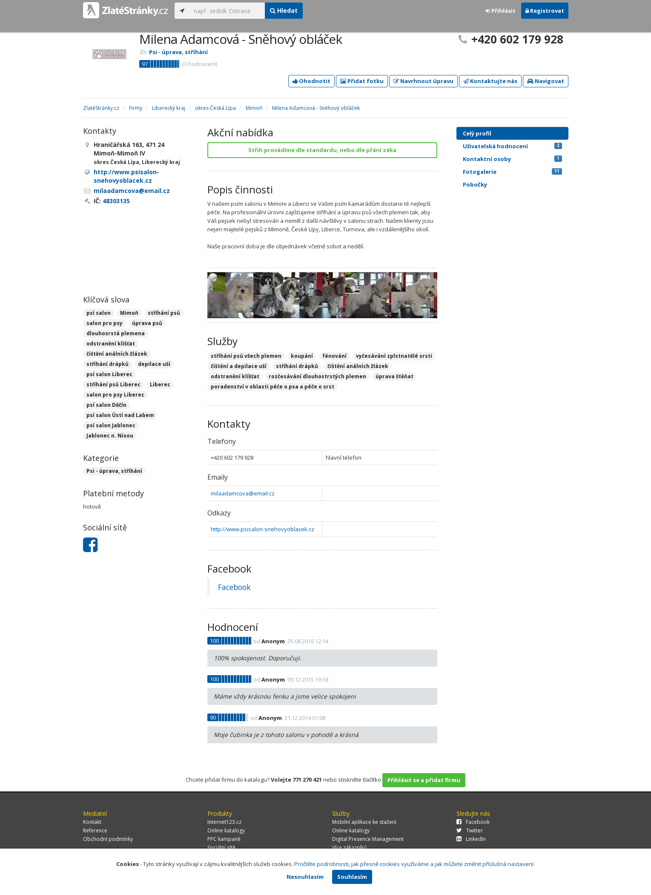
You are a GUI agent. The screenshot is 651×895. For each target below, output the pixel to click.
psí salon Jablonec (110, 425)
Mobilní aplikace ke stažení (364, 822)
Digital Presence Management (368, 839)
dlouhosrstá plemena (115, 333)
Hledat (284, 10)
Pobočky (475, 184)
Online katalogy (226, 830)
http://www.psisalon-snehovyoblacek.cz (262, 529)
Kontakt (92, 822)
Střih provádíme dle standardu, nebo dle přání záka (322, 150)
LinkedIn (471, 839)
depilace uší (154, 364)
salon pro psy (104, 323)
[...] (227, 11)
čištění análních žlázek (116, 353)
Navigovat (545, 81)
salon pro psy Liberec (115, 394)
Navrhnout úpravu (423, 81)
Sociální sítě (221, 847)
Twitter (469, 830)
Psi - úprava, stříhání (178, 52)
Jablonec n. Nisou (109, 435)
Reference (95, 830)
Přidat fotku (362, 81)
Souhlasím (352, 877)
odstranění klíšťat (110, 343)
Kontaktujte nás (490, 81)
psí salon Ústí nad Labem (120, 415)
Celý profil (477, 133)
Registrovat (544, 10)
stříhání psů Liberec (113, 384)
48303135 (116, 201)
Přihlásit (500, 10)
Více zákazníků (349, 847)
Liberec (160, 384)
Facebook (234, 587)
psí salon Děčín (106, 405)
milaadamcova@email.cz (243, 493)
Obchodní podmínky (108, 839)
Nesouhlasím (305, 877)
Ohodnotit (311, 81)
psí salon (98, 313)
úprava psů (147, 323)
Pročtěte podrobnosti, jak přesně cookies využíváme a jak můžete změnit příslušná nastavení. (414, 864)
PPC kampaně (224, 839)
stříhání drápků (107, 364)
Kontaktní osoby (512, 159)
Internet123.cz (224, 822)
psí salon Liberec (109, 374)
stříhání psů (164, 313)
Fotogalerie (512, 172)
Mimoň (129, 313)
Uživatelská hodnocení (512, 146)
